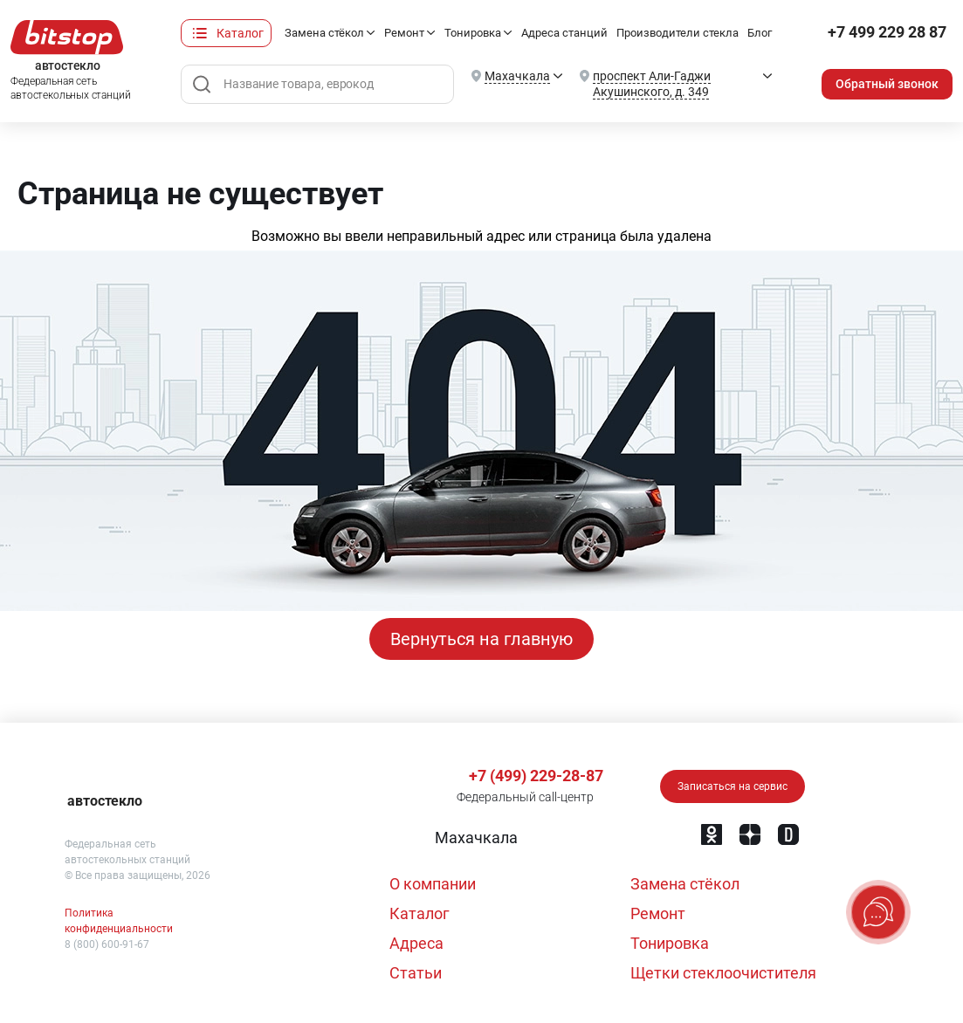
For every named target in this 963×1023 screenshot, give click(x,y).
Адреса (416, 943)
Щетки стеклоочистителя (723, 973)
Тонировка (472, 32)
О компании (432, 884)
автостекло (104, 801)
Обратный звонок (887, 84)
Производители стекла (677, 32)
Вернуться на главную (481, 638)
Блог (759, 32)
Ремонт (404, 32)
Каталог (240, 33)
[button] (474, 838)
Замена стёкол (324, 32)
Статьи (415, 973)
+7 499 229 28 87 (887, 33)
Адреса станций (564, 32)
